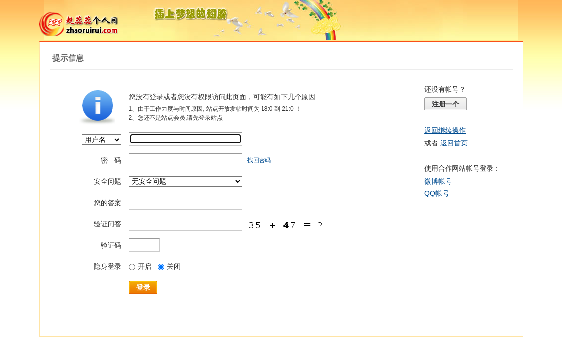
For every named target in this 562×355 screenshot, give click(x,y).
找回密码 (259, 160)
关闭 (169, 266)
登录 (143, 287)
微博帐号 (438, 181)
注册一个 (445, 104)
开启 (140, 266)
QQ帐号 (436, 193)
